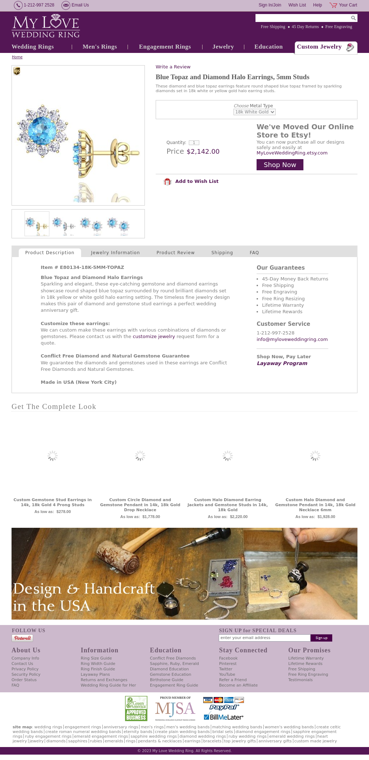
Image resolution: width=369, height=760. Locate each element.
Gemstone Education (170, 674)
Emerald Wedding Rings (292, 736)
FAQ (254, 252)
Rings (130, 741)
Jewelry (223, 46)
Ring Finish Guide (98, 669)
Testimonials (300, 680)
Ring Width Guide (98, 663)
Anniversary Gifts (275, 741)
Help (317, 5)
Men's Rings (100, 46)
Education (268, 46)
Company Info (25, 658)
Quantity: (176, 142)
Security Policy (26, 674)
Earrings (192, 741)
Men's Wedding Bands (187, 727)
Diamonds (56, 741)
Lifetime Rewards (305, 663)
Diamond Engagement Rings (263, 731)
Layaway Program (282, 363)
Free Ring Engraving (308, 674)
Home (17, 57)
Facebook (228, 658)
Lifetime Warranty (306, 658)
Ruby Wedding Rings (247, 736)
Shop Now (280, 164)
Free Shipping (273, 26)
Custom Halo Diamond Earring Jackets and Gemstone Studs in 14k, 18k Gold (227, 505)
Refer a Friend (233, 680)
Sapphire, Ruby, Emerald (174, 663)
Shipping (222, 252)
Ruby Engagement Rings (48, 736)
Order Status (24, 680)
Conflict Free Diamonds (173, 658)
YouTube (227, 674)
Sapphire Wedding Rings (153, 736)
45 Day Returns (305, 26)
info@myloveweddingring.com (292, 339)
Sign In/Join (270, 5)
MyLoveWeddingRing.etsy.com (292, 153)
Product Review (176, 252)
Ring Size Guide (96, 658)
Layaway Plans (95, 674)
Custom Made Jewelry (315, 741)
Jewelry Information (115, 252)
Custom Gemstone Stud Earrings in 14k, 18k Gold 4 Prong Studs (53, 502)
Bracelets (212, 741)
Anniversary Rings (121, 727)
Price (175, 151)
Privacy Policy (25, 669)
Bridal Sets (222, 731)
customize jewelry (154, 336)
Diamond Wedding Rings (202, 736)
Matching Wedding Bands (237, 727)
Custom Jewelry (319, 46)
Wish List (297, 5)
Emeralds (114, 741)
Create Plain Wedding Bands (182, 731)
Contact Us (22, 663)
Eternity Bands (138, 731)
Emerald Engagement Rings (101, 736)
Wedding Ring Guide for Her (108, 685)
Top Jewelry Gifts (240, 741)
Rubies (96, 741)
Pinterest (228, 663)
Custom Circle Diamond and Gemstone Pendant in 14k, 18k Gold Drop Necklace (140, 505)
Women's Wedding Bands (289, 727)
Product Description (50, 252)
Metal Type (253, 105)
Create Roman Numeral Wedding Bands (83, 731)
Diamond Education (169, 669)
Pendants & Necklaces (160, 741)
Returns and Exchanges (104, 680)
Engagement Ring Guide (174, 685)
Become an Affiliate (238, 685)
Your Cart (348, 5)
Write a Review (173, 66)
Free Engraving (338, 26)
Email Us (80, 5)
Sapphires (77, 741)
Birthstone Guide (166, 680)
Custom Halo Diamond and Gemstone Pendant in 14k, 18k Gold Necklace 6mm (315, 505)
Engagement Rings (165, 46)
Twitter (225, 669)
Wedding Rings (33, 46)
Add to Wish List (190, 181)
